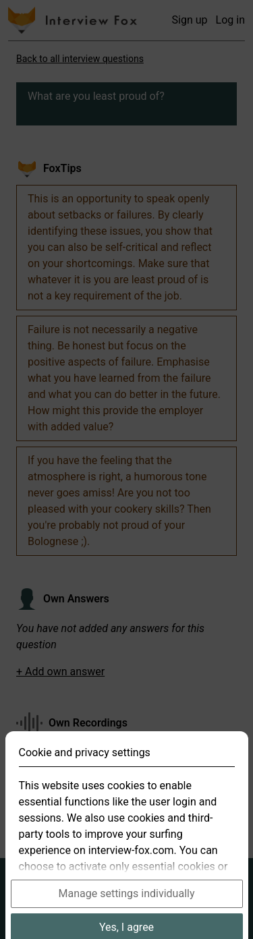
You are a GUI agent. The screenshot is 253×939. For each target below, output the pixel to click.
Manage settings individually (127, 911)
